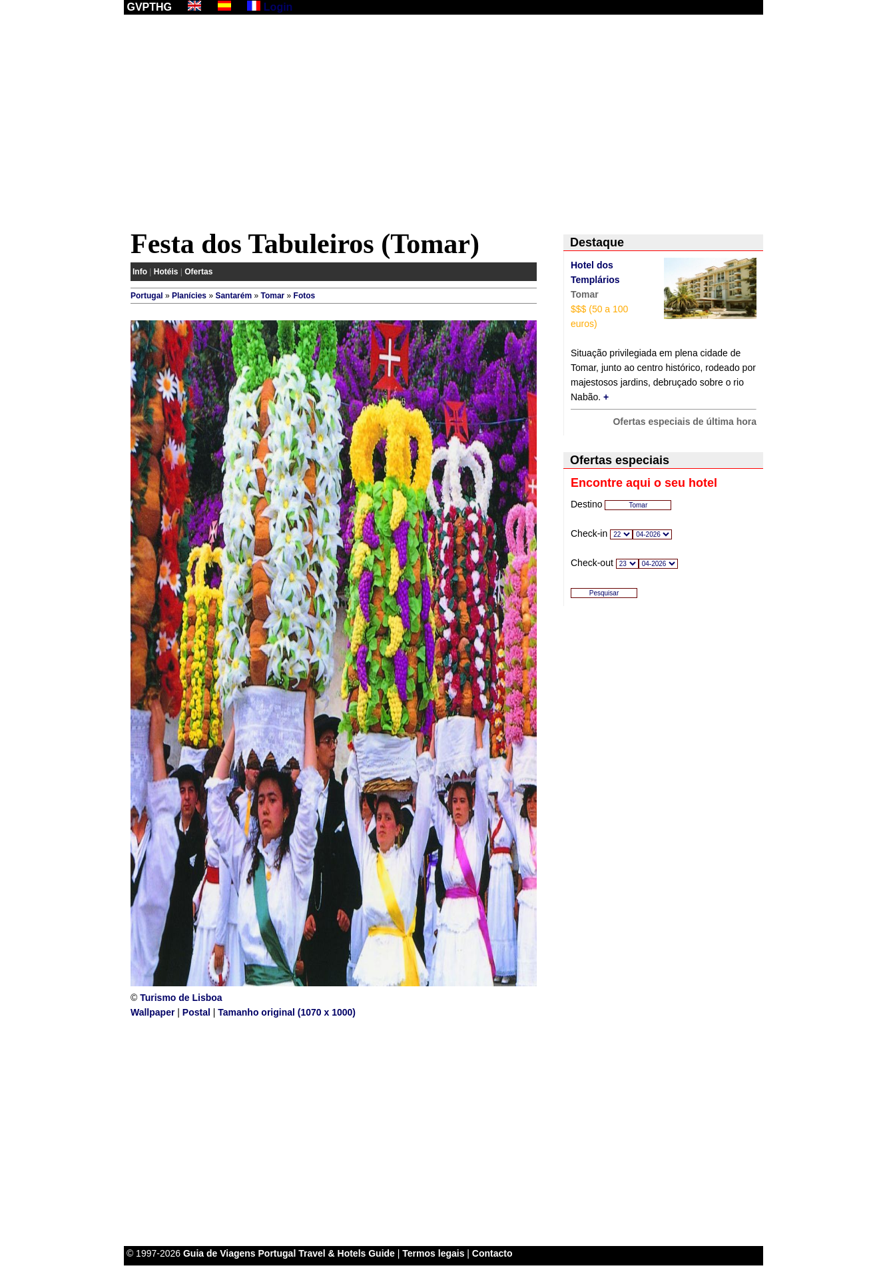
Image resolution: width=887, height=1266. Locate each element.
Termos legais (433, 1253)
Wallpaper (152, 1012)
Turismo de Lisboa (181, 997)
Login (278, 7)
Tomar (272, 295)
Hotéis (166, 271)
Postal (196, 1012)
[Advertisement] (443, 124)
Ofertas (198, 271)
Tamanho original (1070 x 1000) (287, 1012)
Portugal (147, 295)
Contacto (492, 1253)
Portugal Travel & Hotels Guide (326, 1253)
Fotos (305, 295)
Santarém (233, 295)
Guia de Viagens (219, 1253)
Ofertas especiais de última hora (684, 421)
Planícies (189, 295)
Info (140, 271)
